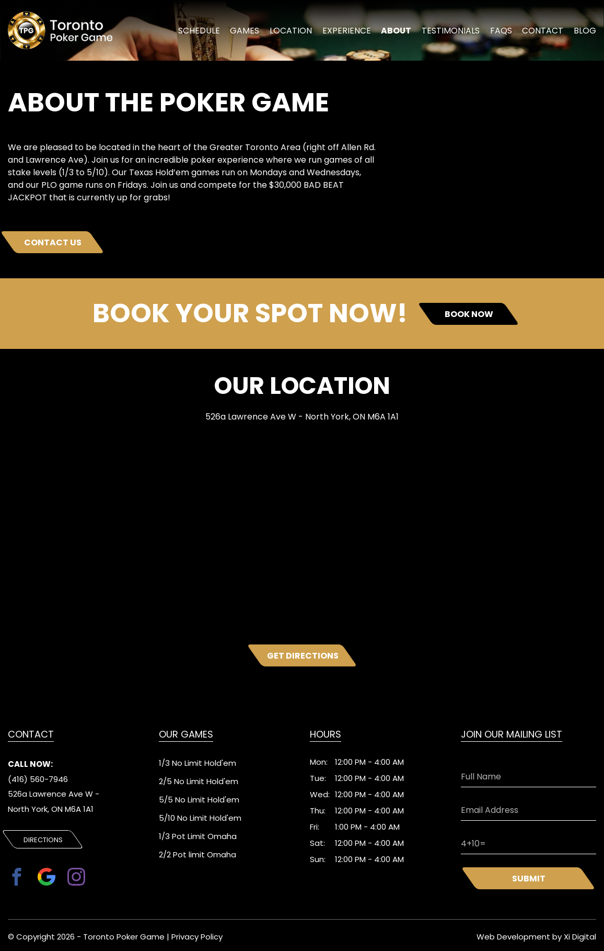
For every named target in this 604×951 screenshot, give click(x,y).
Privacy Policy (197, 935)
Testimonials (454, 32)
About (401, 32)
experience (354, 32)
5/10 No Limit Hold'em (200, 817)
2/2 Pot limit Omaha (197, 854)
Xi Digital (580, 935)
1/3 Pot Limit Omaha (198, 836)
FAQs (502, 32)
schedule (211, 32)
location (301, 32)
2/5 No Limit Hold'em (198, 781)
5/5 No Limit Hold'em (199, 799)
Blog (586, 32)
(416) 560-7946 (38, 779)
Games (256, 32)
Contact (544, 32)
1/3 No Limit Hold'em (197, 762)
